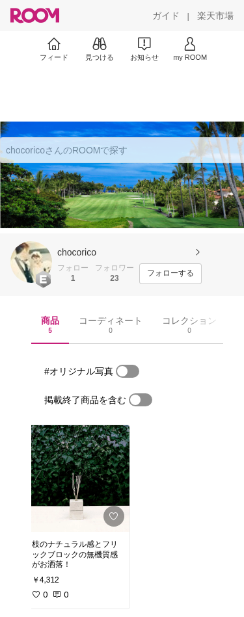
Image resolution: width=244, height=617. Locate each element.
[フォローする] (170, 273)
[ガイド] (166, 15)
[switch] (127, 371)
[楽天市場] (215, 15)
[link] (76, 478)
